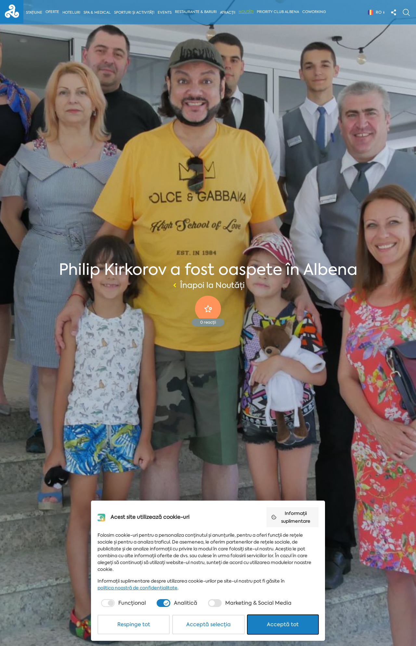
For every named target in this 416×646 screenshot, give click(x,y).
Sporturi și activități (135, 12)
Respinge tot (133, 624)
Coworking (315, 11)
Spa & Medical (97, 12)
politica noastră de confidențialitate (137, 588)
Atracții (229, 12)
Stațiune (34, 12)
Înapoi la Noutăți (208, 285)
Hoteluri (72, 12)
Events (166, 12)
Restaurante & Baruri (197, 11)
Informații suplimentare (290, 517)
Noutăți (247, 11)
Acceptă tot (283, 624)
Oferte (52, 11)
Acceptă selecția (208, 624)
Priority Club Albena (279, 11)
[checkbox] (123, 603)
